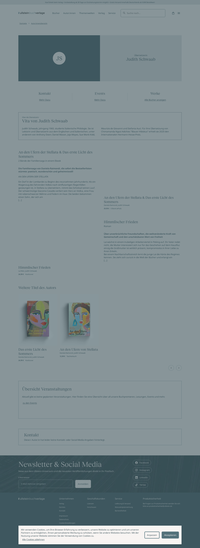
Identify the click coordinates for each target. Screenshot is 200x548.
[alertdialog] (100, 535)
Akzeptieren (170, 535)
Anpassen (152, 535)
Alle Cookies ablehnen (33, 539)
